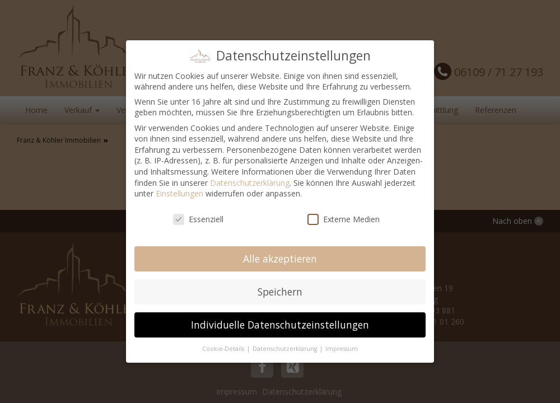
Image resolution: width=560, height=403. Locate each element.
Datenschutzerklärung (250, 182)
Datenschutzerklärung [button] (286, 349)
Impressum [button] (341, 349)
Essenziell (198, 219)
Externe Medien (343, 219)
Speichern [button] (280, 291)
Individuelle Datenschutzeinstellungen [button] (280, 324)
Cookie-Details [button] (224, 349)
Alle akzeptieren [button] (280, 258)
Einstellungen (179, 193)
